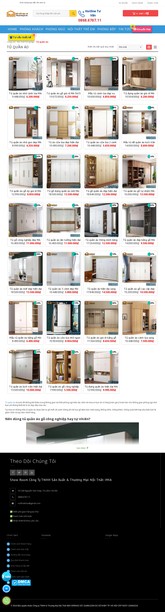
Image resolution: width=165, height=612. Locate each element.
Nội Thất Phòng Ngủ (25, 42)
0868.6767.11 (89, 20)
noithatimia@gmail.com (29, 503)
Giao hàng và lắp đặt (20, 565)
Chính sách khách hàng (21, 543)
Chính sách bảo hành (20, 576)
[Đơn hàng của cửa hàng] (130, 47)
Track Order (137, 3)
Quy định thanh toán (20, 560)
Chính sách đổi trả (19, 571)
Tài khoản (123, 3)
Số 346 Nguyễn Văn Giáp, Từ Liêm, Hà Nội (38, 490)
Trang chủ (11, 42)
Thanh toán (152, 3)
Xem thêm (81, 448)
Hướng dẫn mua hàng (20, 554)
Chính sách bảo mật (20, 549)
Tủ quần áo (10, 402)
